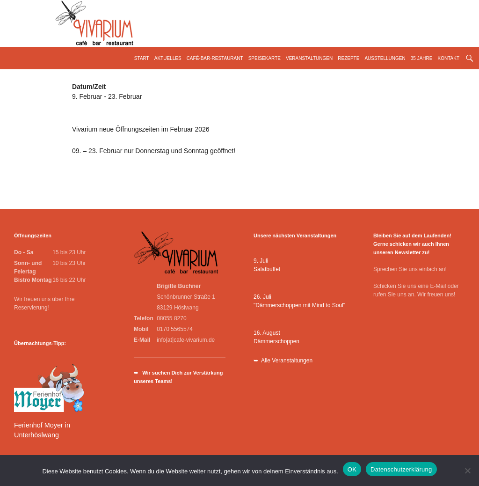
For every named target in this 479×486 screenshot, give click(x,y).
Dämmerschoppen (276, 341)
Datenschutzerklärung (401, 469)
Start (141, 58)
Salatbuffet (267, 269)
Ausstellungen (384, 58)
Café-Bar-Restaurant (215, 58)
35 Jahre (422, 58)
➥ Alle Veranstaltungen (283, 360)
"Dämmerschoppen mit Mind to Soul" (299, 305)
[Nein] (467, 470)
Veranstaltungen (309, 58)
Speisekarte (264, 58)
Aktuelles (167, 58)
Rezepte (348, 58)
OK (352, 469)
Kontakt (448, 58)
